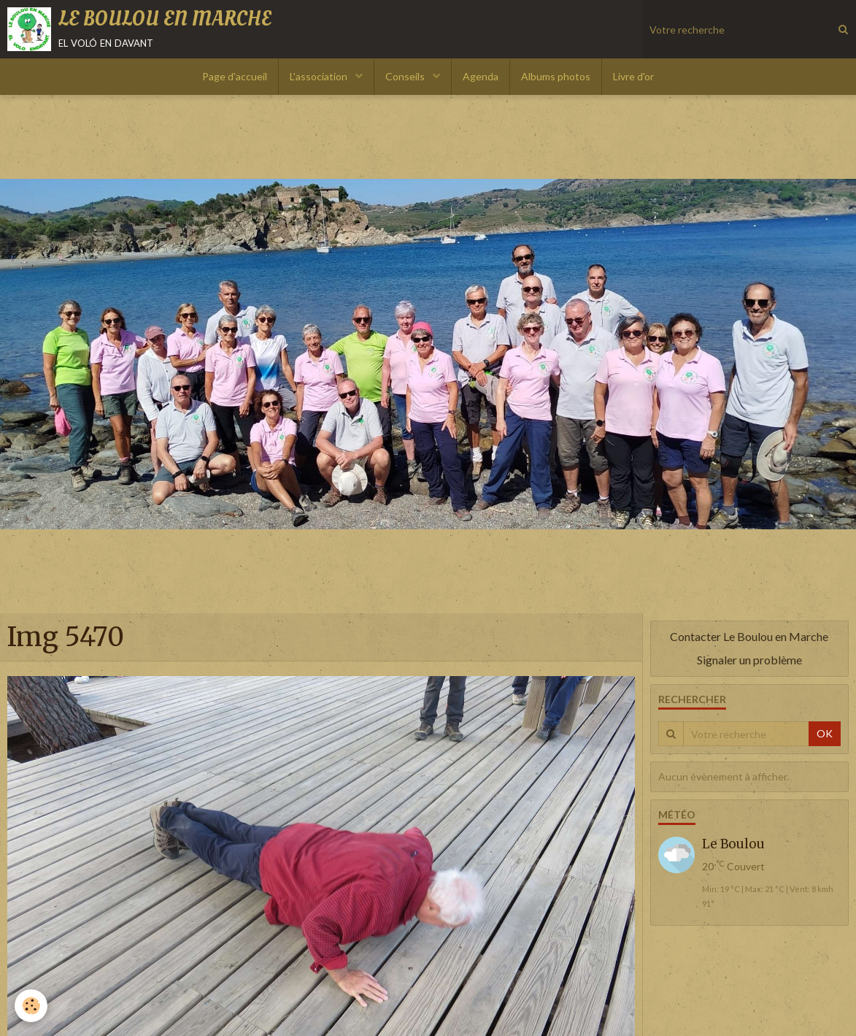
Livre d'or (633, 76)
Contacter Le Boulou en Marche (749, 636)
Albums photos (555, 76)
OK (825, 733)
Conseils (406, 76)
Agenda (480, 76)
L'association (320, 76)
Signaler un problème (749, 660)
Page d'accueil (234, 76)
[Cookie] (31, 1005)
